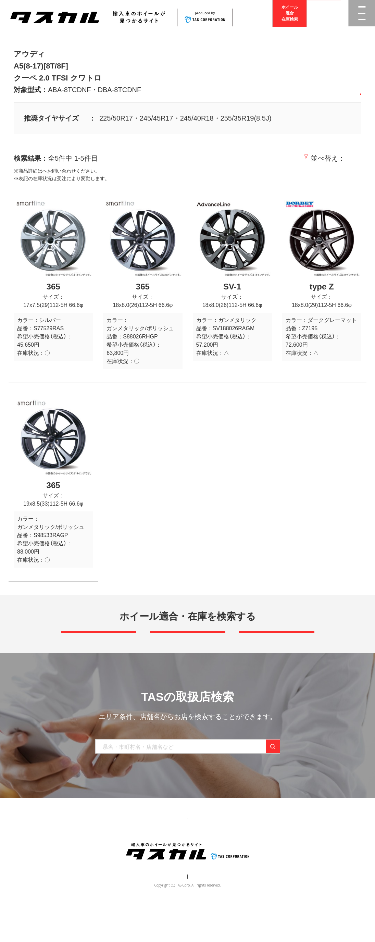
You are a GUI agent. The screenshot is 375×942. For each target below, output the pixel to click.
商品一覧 (97, 852)
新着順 (257, 158)
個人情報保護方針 (199, 913)
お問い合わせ (239, 852)
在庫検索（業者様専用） (288, 852)
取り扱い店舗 (171, 852)
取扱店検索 (324, 17)
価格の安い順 (293, 158)
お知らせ (205, 852)
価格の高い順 (339, 158)
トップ (70, 852)
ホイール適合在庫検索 (290, 16)
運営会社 (167, 913)
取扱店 (49, 171)
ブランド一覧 (131, 852)
